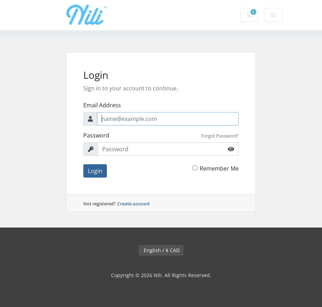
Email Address (102, 105)
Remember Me (219, 168)
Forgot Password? (220, 136)
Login (95, 171)
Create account (133, 203)
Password (96, 135)
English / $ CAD (161, 250)
